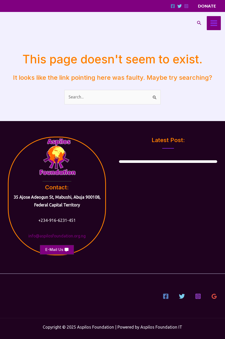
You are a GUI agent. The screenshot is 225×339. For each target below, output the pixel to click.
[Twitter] (179, 6)
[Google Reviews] (214, 296)
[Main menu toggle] (214, 23)
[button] (207, 6)
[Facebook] (172, 6)
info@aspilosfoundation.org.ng (56, 236)
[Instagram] (186, 6)
